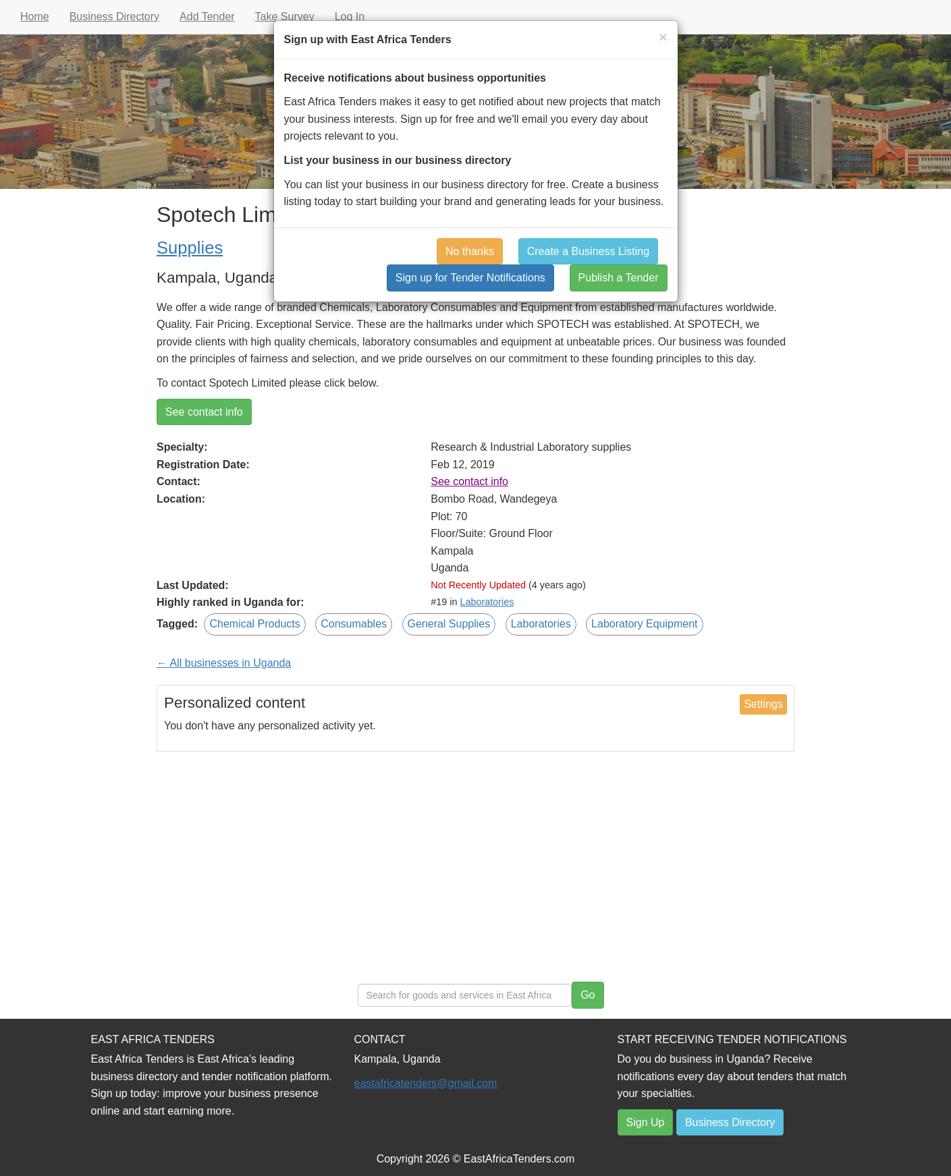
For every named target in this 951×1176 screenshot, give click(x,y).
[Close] (663, 37)
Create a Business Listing (588, 251)
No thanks (469, 251)
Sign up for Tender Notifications (470, 277)
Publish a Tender (618, 277)
